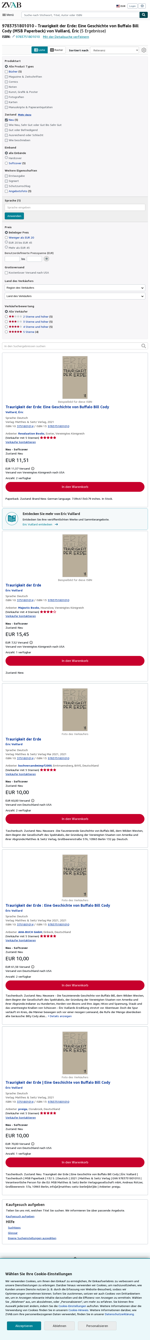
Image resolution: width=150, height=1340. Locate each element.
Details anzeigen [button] (56, 1017)
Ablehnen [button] (58, 1326)
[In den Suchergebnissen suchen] (75, 346)
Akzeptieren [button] (23, 1326)
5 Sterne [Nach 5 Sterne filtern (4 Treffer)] (23, 331)
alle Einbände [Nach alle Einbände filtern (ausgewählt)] (16, 152)
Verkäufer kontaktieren (20, 442)
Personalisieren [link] (95, 1326)
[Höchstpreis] (34, 259)
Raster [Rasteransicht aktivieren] (60, 50)
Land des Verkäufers (19, 296)
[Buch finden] (144, 15)
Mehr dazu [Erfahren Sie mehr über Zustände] (23, 114)
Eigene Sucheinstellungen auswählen (32, 1240)
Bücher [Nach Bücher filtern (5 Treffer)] (13, 71)
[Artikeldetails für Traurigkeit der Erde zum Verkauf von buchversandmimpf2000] (75, 710)
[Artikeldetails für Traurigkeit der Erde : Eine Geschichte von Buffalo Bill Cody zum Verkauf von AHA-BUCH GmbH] (75, 876)
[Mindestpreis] (12, 259)
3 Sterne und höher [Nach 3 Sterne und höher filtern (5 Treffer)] (30, 321)
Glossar (13, 1234)
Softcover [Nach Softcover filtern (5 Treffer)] (15, 163)
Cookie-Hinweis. (27, 1310)
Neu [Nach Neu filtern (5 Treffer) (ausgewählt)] (11, 119)
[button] (143, 346)
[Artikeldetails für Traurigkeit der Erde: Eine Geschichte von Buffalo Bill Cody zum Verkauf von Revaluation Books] (75, 377)
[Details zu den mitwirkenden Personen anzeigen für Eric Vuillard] (14, 412)
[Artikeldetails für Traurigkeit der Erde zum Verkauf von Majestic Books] (75, 556)
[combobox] (80, 15)
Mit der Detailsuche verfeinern (65, 36)
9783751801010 (28, 36)
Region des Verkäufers (20, 287)
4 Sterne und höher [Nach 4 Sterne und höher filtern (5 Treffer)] (30, 326)
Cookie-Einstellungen (28, 1306)
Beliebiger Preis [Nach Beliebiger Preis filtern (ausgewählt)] (17, 232)
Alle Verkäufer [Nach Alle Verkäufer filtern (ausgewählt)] (18, 311)
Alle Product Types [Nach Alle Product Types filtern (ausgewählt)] (19, 66)
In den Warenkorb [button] (75, 486)
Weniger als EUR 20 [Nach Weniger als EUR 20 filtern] (20, 237)
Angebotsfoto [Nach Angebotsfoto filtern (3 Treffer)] (17, 191)
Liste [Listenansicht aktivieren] (43, 50)
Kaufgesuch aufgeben (20, 1218)
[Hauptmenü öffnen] (9, 15)
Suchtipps (14, 1229)
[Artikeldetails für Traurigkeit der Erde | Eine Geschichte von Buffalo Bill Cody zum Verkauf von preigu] (75, 1054)
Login (133, 5)
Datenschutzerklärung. (61, 1314)
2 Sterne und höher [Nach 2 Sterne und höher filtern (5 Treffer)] (30, 316)
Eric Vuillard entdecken (41, 525)
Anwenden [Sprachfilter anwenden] (14, 216)
